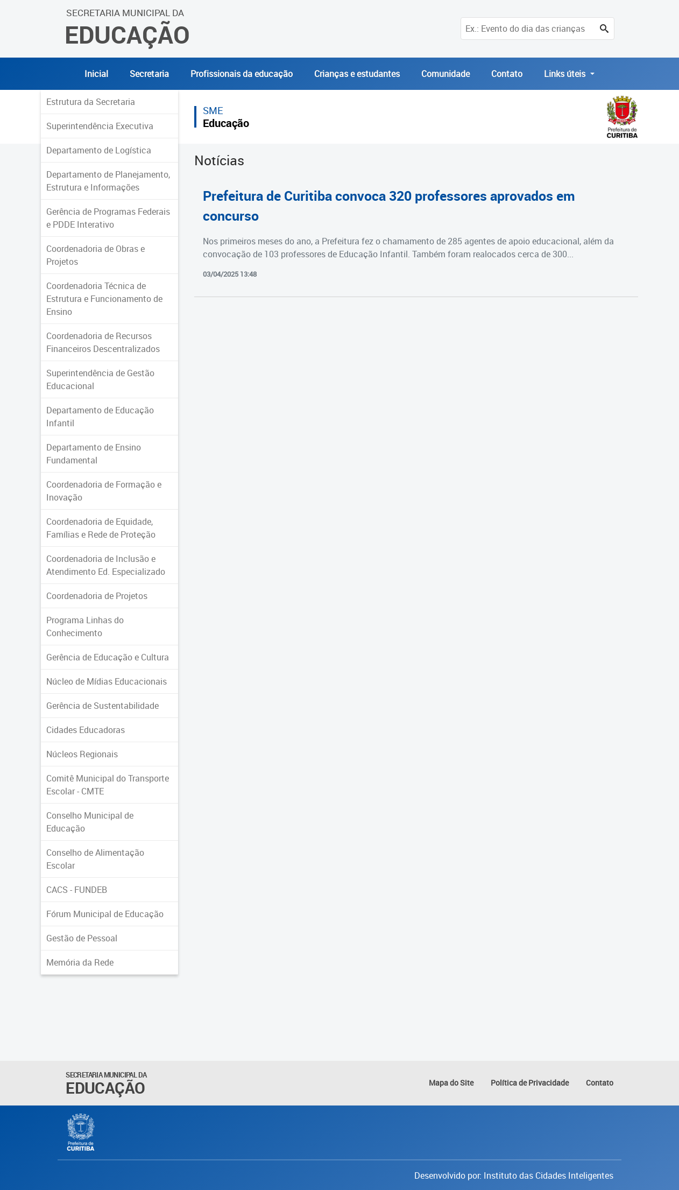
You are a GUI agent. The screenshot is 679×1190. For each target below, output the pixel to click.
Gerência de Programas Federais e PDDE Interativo (108, 218)
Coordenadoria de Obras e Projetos (95, 255)
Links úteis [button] (566, 74)
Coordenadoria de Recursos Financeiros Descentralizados (103, 342)
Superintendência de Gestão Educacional (100, 379)
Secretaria (149, 74)
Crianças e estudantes (357, 74)
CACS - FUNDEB (76, 890)
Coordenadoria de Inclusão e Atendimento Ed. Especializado (105, 565)
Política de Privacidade (530, 1083)
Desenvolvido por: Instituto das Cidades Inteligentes (513, 1175)
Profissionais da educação (241, 74)
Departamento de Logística (98, 150)
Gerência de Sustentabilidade (102, 706)
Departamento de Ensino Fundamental (93, 453)
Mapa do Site (451, 1083)
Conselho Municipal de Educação (89, 821)
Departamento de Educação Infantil (100, 416)
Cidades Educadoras (85, 730)
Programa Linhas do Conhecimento (85, 626)
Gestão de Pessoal (81, 938)
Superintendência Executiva (99, 126)
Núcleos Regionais (82, 754)
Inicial (96, 74)
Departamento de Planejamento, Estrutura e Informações (108, 180)
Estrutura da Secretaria (90, 102)
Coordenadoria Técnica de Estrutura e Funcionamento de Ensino (104, 299)
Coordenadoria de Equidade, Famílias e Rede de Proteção (100, 528)
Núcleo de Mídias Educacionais (106, 681)
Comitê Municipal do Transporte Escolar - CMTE (107, 784)
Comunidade (445, 74)
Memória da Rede (80, 962)
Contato (506, 74)
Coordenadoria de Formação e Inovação (103, 490)
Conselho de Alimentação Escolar (95, 859)
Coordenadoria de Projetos (96, 596)
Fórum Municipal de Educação (105, 914)
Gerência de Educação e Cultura (107, 657)
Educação (226, 123)
